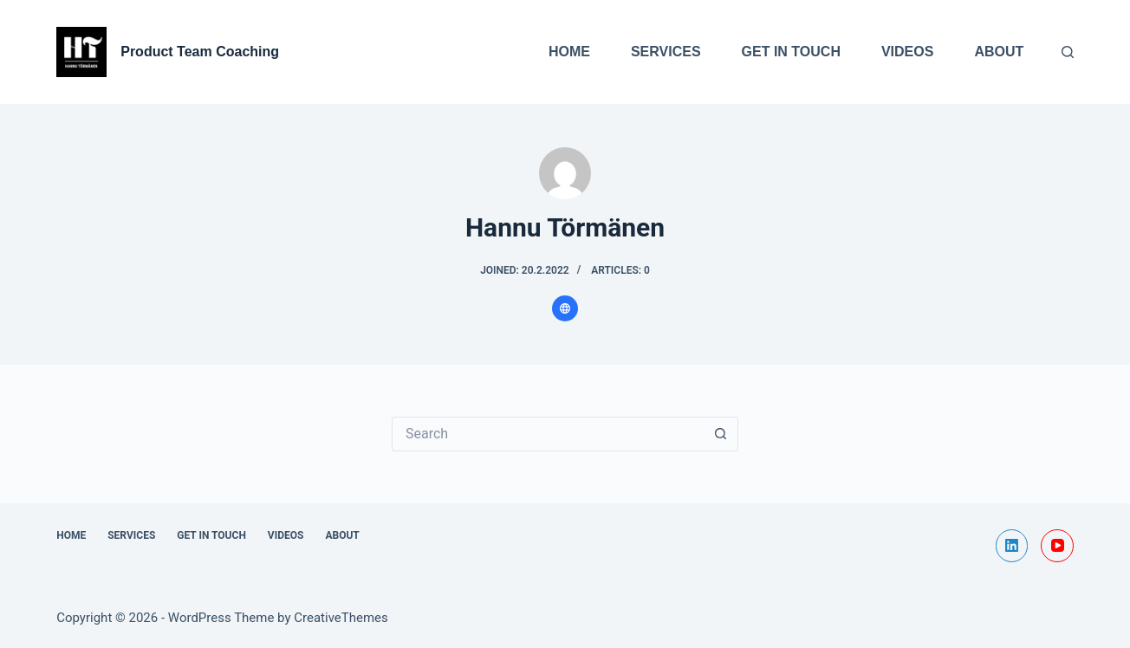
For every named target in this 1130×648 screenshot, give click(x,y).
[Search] (1068, 52)
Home (569, 51)
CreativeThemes (341, 617)
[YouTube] (1057, 545)
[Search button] (721, 434)
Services (666, 51)
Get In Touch (791, 51)
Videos (907, 51)
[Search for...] (548, 434)
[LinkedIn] (1012, 545)
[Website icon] (565, 308)
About (998, 51)
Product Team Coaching (199, 51)
